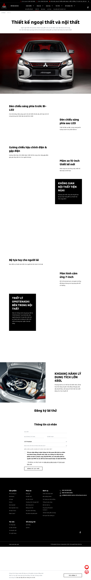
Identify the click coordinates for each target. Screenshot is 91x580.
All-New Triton (12, 553)
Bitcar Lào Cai (15, 5)
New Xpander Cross (13, 550)
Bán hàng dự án (30, 547)
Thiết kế (37, 9)
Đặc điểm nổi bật (29, 9)
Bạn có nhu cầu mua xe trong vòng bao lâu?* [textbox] (35, 488)
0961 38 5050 (31, 1)
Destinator (11, 539)
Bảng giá (28, 536)
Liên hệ (27, 570)
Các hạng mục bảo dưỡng (49, 542)
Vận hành (43, 9)
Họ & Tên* (26, 474)
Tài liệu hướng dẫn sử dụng (49, 555)
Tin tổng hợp (12, 567)
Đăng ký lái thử (29, 550)
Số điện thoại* (50, 479)
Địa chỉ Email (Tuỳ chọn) (29, 479)
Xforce (10, 544)
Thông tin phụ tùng (47, 544)
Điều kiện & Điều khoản (50, 505)
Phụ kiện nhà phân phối (31, 556)
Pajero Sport (12, 556)
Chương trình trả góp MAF (32, 544)
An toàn (49, 9)
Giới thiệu (28, 567)
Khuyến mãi (29, 539)
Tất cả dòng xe (12, 536)
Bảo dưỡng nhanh (47, 539)
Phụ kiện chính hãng (31, 553)
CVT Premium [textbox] (28, 484)
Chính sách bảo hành (48, 536)
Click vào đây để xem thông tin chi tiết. (25, 577)
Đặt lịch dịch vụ (46, 547)
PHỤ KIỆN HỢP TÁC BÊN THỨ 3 (59, 9)
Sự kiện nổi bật (12, 570)
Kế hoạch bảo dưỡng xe (48, 558)
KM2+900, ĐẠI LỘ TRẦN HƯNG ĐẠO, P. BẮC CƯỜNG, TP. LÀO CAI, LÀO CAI (68, 1)
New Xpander (12, 547)
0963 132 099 (44, 1)
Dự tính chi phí (29, 542)
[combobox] (45, 484)
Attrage (3, 12)
